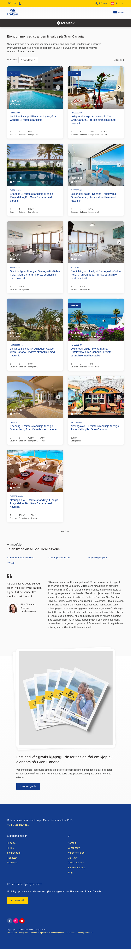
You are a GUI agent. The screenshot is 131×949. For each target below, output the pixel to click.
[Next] (58, 87)
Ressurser (12, 862)
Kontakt (72, 843)
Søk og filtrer (65, 23)
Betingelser (23, 933)
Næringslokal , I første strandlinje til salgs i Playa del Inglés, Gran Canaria (95, 428)
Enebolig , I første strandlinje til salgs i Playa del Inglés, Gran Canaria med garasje (32, 197)
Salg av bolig (13, 853)
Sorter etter (12, 59)
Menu (118, 13)
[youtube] (22, 920)
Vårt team (73, 858)
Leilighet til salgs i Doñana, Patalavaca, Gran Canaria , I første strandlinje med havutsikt (94, 197)
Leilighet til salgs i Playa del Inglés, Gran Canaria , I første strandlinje (33, 118)
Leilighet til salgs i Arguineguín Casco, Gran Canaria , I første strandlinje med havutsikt (93, 120)
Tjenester (12, 858)
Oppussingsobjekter (98, 557)
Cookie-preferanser (85, 933)
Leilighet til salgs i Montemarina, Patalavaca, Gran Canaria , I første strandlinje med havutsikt (91, 352)
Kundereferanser (76, 853)
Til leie (10, 848)
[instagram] (15, 920)
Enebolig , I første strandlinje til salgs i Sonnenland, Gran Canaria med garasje (33, 428)
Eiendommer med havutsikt (20, 557)
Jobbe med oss (76, 862)
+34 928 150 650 (18, 824)
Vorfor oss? (74, 848)
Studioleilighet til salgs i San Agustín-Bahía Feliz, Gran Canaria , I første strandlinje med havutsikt (35, 275)
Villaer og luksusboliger (59, 557)
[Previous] (12, 87)
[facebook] (9, 920)
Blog (70, 872)
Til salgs (11, 843)
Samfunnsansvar (76, 867)
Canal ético (70, 933)
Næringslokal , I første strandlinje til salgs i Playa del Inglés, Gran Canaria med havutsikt (34, 503)
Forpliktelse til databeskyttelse (51, 933)
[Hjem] (12, 13)
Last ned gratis (28, 786)
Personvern (12, 933)
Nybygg (10, 562)
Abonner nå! (17, 900)
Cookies (33, 933)
